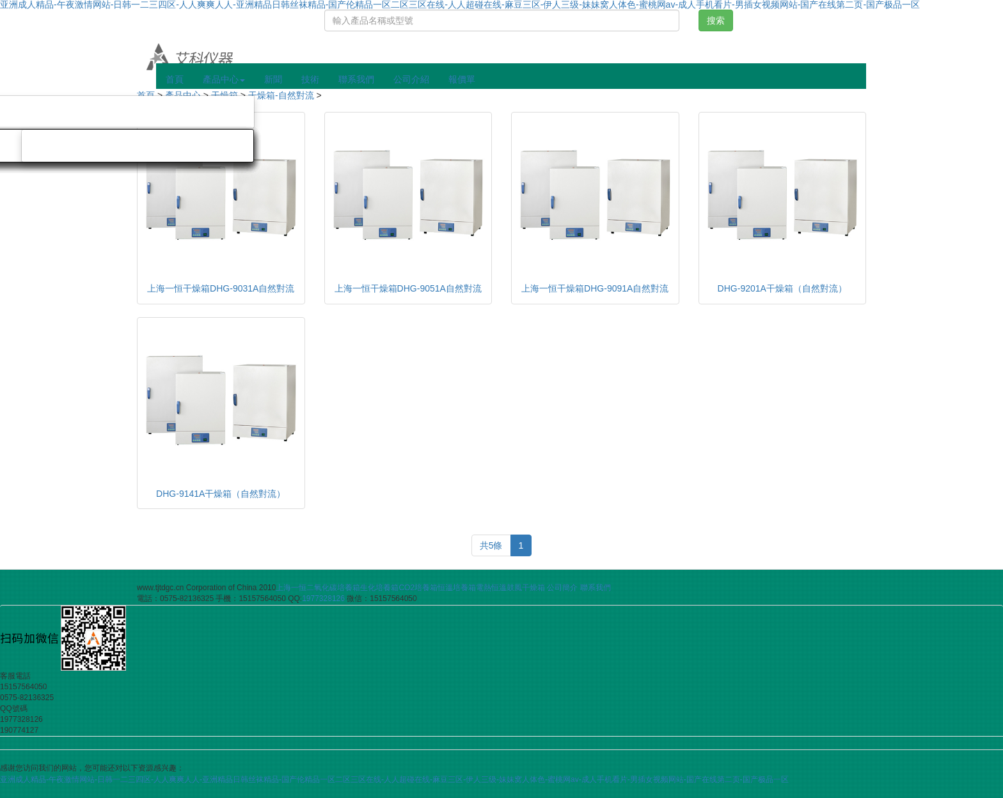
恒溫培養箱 (457, 587)
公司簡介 (562, 587)
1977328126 (323, 598)
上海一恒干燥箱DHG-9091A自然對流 (594, 288)
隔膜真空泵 (64, 112)
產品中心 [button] (224, 79)
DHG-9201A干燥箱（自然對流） (782, 288)
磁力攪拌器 (146, 146)
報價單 (461, 79)
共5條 (491, 545)
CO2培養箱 (418, 587)
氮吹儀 (138, 112)
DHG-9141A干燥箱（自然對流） (220, 494)
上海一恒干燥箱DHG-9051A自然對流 (408, 288)
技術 (310, 79)
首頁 (175, 79)
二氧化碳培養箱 (333, 587)
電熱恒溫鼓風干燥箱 (510, 587)
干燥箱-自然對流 (281, 95)
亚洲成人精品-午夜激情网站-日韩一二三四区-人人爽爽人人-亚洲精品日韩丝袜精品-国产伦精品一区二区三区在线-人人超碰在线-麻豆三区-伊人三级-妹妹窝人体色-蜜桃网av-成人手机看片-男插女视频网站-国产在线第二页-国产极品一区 (394, 779)
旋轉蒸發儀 (212, 112)
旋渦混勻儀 (63, 146)
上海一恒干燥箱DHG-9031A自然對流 (220, 288)
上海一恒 (291, 587)
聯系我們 (356, 79)
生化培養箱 (379, 587)
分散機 (220, 146)
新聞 (273, 79)
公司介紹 (411, 79)
